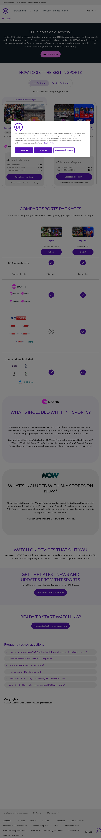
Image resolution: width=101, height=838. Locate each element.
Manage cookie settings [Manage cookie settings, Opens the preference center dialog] (64, 150)
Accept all (24, 150)
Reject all (43, 150)
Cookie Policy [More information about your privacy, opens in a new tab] (49, 143)
